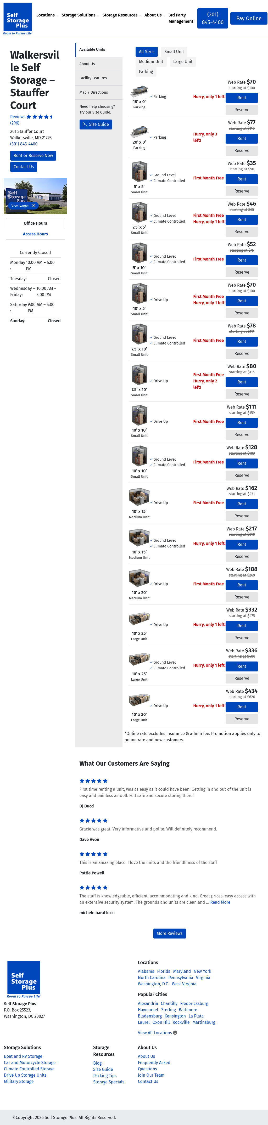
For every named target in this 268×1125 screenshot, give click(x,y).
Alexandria (148, 1003)
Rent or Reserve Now (33, 155)
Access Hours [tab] (35, 233)
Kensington (175, 1016)
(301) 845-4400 (212, 18)
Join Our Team (151, 1075)
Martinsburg (203, 1022)
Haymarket (148, 1009)
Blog (97, 1063)
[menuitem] (47, 18)
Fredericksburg (194, 1003)
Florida (164, 971)
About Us (153, 15)
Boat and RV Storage (23, 1056)
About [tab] (87, 64)
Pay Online (246, 18)
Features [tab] (93, 78)
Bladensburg (150, 1016)
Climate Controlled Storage (29, 1068)
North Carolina (152, 977)
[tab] (98, 50)
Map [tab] (94, 92)
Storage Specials (108, 1081)
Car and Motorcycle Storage (29, 1062)
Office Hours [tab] (35, 223)
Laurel (144, 1022)
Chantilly (169, 1003)
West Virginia (184, 983)
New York (202, 971)
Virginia (203, 977)
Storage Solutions (79, 15)
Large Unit (183, 61)
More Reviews (170, 933)
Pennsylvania (180, 977)
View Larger (23, 205)
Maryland (182, 971)
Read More (220, 902)
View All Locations (157, 1032)
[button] (8, 196)
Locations (46, 15)
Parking (146, 71)
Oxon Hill (161, 1022)
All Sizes (146, 51)
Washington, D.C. (153, 983)
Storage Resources (120, 15)
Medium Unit (151, 61)
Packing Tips (104, 1075)
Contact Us (24, 166)
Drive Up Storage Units (25, 1075)
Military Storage (19, 1081)
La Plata (196, 1016)
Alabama (146, 971)
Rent (241, 97)
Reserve (241, 109)
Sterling (168, 1009)
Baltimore (188, 1009)
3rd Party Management (181, 18)
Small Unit (174, 51)
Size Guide (96, 124)
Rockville (180, 1022)
